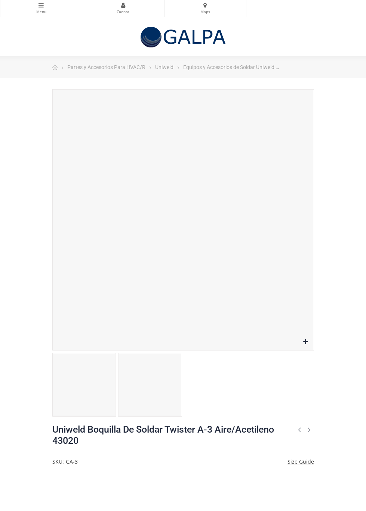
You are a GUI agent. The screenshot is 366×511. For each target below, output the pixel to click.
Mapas (205, 5)
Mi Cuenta (123, 5)
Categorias (41, 5)
